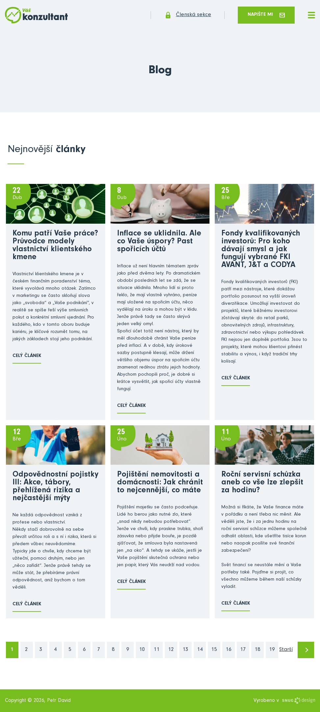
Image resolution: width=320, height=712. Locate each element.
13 (185, 650)
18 (257, 650)
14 (200, 650)
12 (171, 650)
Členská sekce (187, 15)
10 (142, 650)
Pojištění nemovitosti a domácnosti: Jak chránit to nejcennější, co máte (160, 483)
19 (272, 650)
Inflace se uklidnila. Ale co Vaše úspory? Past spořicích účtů (159, 242)
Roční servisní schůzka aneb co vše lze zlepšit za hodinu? (262, 483)
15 (214, 650)
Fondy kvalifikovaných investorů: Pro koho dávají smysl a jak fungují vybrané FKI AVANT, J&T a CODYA (260, 250)
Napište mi (266, 14)
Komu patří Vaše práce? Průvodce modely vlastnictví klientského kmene (55, 246)
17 (243, 650)
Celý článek (26, 356)
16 (229, 650)
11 (157, 650)
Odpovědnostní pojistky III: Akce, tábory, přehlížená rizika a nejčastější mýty (55, 487)
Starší (286, 650)
